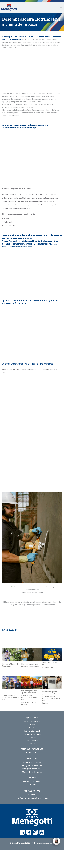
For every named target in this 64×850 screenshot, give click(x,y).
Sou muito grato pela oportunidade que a (29, 692)
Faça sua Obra (14, 241)
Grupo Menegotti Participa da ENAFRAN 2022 (10, 697)
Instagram (35, 832)
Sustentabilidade (32, 740)
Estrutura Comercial (32, 731)
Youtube (41, 832)
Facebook (28, 832)
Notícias (32, 777)
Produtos (32, 759)
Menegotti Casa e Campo (32, 769)
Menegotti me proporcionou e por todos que (31, 697)
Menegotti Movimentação (32, 766)
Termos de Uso (32, 753)
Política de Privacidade (32, 749)
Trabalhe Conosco (32, 781)
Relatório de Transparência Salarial (32, 798)
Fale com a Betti (9, 587)
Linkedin (22, 832)
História (32, 725)
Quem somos (32, 718)
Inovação (32, 737)
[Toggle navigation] (61, 7)
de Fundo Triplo (48, 667)
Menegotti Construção (11, 39)
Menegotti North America (32, 772)
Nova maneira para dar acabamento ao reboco (30, 665)
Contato (32, 785)
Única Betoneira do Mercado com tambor (50, 664)
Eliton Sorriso (38, 241)
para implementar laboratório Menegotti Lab (51, 698)
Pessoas (32, 743)
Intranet (32, 794)
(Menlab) (45, 703)
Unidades (32, 728)
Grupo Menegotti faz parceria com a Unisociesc (52, 693)
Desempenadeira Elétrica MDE (15, 37)
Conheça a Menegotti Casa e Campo (10, 665)
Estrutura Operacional (32, 734)
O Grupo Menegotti (32, 721)
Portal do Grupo (32, 791)
